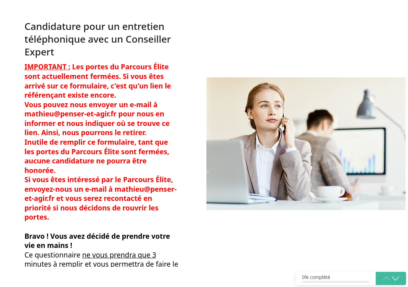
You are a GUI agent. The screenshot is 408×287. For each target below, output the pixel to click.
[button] (395, 278)
